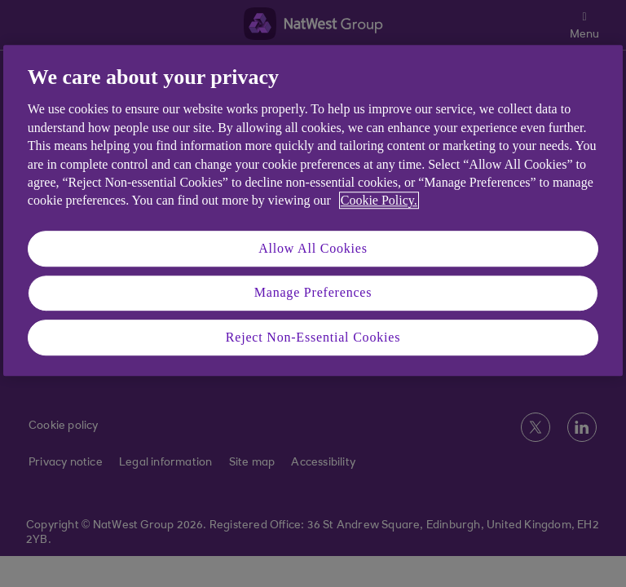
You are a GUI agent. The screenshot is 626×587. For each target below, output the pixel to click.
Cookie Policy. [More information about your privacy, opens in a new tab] (379, 201)
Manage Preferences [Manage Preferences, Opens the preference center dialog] (313, 292)
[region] (313, 210)
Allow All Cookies (313, 248)
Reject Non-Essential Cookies (313, 337)
